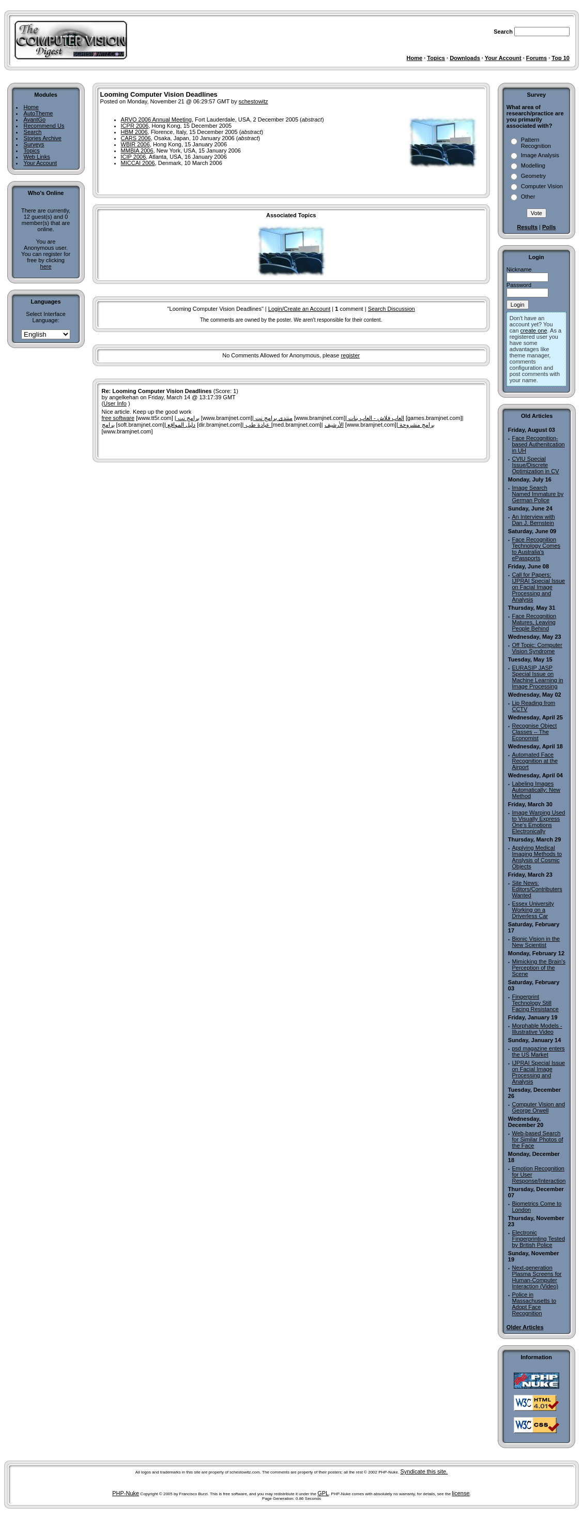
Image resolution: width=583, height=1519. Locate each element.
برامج (108, 425)
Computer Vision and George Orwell (538, 1107)
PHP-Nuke (125, 1493)
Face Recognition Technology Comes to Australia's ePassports (536, 548)
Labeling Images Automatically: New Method (536, 789)
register (350, 355)
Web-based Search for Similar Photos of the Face (537, 1139)
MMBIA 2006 (137, 150)
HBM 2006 (134, 132)
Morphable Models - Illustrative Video (537, 1028)
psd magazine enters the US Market (538, 1051)
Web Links (37, 157)
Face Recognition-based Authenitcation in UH (538, 444)
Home (415, 58)
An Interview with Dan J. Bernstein (533, 520)
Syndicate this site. (424, 1471)
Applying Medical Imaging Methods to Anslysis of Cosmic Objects (537, 857)
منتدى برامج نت (273, 418)
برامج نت (188, 418)
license (460, 1493)
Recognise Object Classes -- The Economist (534, 732)
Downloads (465, 58)
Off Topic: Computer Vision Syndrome (537, 648)
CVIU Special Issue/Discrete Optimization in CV (535, 465)
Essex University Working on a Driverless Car (533, 909)
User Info (115, 403)
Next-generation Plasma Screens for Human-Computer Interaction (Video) (536, 1277)
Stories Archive (43, 138)
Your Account (503, 58)
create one (533, 330)
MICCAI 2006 (138, 163)
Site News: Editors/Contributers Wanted (537, 889)
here (46, 266)
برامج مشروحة (416, 425)
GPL (323, 1493)
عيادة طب (257, 425)
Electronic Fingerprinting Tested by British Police (538, 1238)
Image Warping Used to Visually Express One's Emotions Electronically (538, 821)
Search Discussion (391, 309)
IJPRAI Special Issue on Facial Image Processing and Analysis (538, 1072)
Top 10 (560, 58)
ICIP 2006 (133, 157)
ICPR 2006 (135, 126)
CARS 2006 (136, 138)
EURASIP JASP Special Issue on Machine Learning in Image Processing (537, 677)
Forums (536, 58)
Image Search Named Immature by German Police (537, 494)
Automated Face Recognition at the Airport (535, 760)
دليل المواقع (180, 425)
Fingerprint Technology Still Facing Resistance (535, 1003)
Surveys (34, 144)
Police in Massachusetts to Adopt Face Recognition (534, 1303)
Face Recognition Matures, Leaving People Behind (534, 622)
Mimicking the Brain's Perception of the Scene (538, 967)
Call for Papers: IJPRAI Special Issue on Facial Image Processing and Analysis (538, 587)
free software (118, 418)
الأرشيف (334, 425)
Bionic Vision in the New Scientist (536, 942)
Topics (436, 58)
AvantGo (35, 119)
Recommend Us (44, 126)
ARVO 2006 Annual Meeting (156, 119)
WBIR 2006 (135, 144)
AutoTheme (38, 113)
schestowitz (253, 101)
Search (33, 132)
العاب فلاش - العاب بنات (375, 418)
